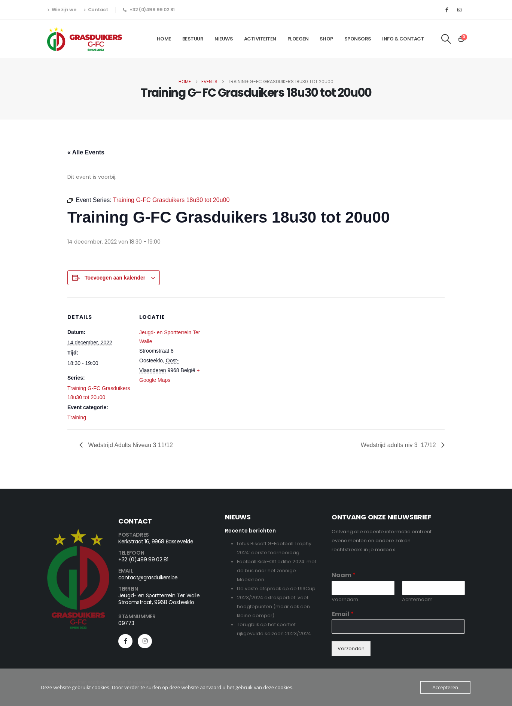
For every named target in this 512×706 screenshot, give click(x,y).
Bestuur (193, 38)
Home (164, 38)
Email (343, 614)
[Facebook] (447, 9)
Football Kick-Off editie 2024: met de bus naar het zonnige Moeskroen (276, 570)
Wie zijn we (61, 9)
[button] (446, 39)
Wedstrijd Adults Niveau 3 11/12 (129, 445)
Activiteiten (260, 38)
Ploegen (298, 38)
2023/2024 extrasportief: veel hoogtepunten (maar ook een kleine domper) (273, 606)
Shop (326, 38)
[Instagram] (459, 9)
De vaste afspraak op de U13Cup (276, 588)
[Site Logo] (84, 39)
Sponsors (357, 38)
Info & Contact (403, 38)
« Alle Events (85, 152)
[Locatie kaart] (250, 349)
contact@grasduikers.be (148, 577)
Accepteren (445, 687)
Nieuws (223, 38)
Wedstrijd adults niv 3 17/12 (399, 445)
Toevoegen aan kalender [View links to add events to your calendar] (115, 278)
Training (76, 417)
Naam (344, 575)
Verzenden (351, 648)
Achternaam (417, 600)
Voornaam (345, 600)
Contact (95, 9)
